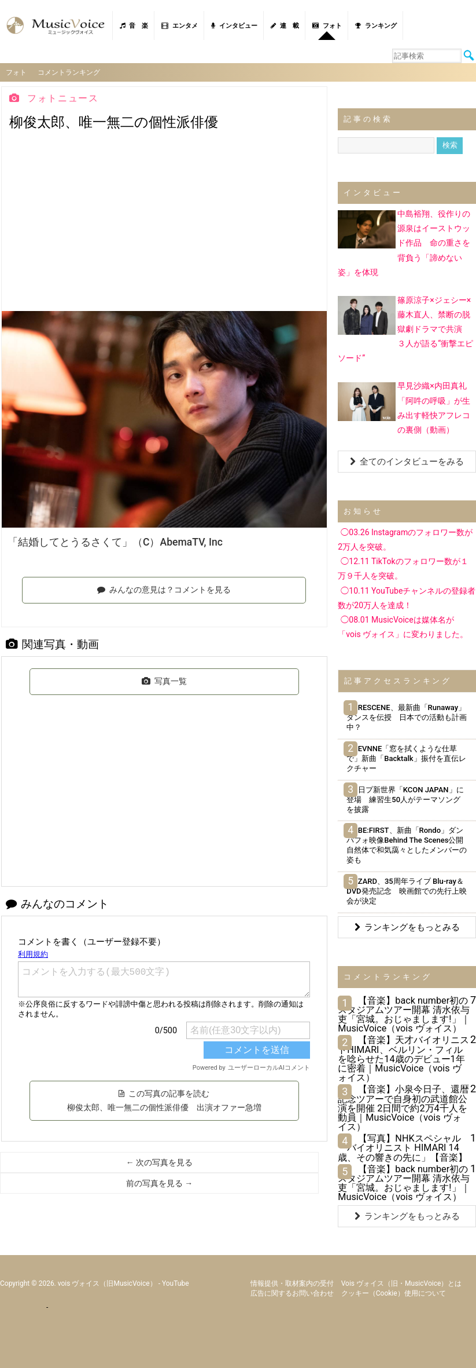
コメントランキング (69, 72)
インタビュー (234, 26)
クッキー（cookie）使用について (393, 1292)
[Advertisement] (164, 223)
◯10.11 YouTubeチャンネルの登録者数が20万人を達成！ (406, 597)
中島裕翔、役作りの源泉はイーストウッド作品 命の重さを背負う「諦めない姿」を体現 (404, 242)
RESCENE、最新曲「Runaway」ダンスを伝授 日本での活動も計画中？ (406, 717)
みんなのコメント (57, 903)
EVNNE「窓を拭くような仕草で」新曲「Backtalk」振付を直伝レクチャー (406, 758)
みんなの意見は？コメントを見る (164, 589)
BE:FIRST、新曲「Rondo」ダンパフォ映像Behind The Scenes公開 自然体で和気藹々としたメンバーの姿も (408, 844)
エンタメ (179, 26)
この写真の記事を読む (164, 1099)
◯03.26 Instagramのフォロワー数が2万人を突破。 (405, 539)
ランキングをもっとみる (407, 926)
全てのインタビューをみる (407, 461)
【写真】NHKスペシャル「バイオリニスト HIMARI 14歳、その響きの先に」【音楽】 (402, 1147)
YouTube (175, 1282)
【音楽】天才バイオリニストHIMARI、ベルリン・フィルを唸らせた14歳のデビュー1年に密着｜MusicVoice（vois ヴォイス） (403, 1058)
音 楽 (134, 26)
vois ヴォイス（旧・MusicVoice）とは (401, 1282)
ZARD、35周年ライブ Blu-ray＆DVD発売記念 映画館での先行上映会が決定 (406, 890)
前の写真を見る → (159, 1182)
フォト (327, 26)
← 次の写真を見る (159, 1161)
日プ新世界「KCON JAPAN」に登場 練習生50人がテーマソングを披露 (404, 798)
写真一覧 (164, 680)
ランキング (376, 26)
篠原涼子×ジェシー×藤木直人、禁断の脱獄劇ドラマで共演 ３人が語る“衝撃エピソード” (405, 328)
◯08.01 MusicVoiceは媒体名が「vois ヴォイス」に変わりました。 (403, 626)
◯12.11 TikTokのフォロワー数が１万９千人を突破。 (403, 568)
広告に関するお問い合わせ (292, 1292)
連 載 (285, 26)
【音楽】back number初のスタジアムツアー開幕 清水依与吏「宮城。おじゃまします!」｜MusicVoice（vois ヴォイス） (404, 1013)
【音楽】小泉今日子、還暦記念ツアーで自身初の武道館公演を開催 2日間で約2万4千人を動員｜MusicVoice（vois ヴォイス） (403, 1107)
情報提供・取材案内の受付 (292, 1282)
